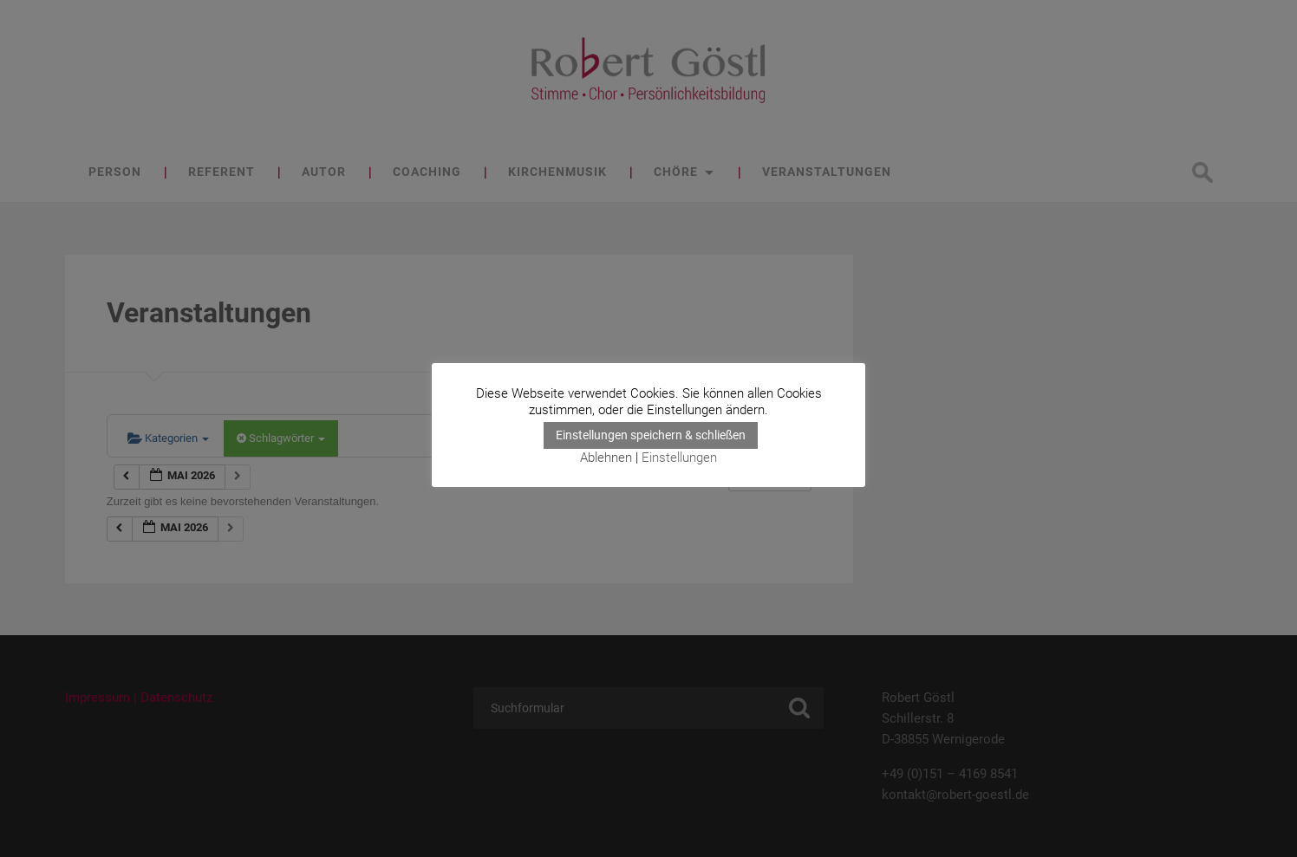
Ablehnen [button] (606, 457)
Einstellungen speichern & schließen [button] (651, 435)
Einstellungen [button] (679, 457)
